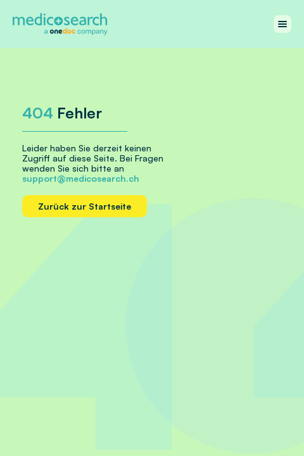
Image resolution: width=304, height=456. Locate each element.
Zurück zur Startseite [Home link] (84, 206)
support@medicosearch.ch (80, 178)
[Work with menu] (282, 24)
